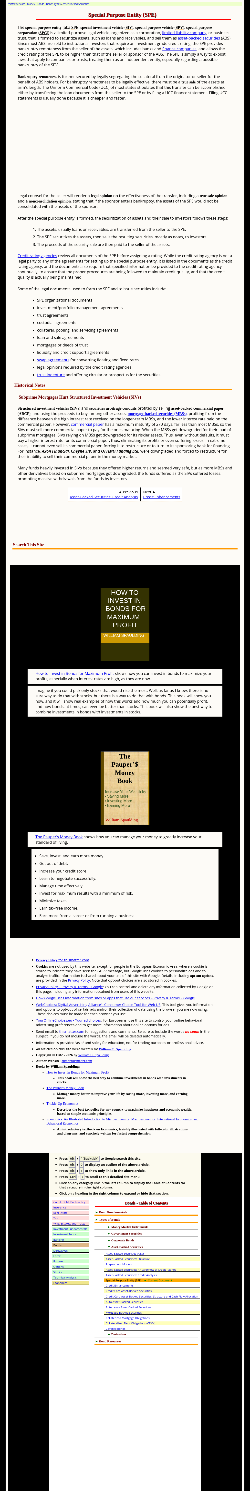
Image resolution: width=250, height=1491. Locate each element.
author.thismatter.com (77, 1039)
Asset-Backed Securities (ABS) (125, 1232)
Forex (57, 1234)
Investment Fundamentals (70, 1207)
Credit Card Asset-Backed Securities (129, 1269)
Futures (58, 1240)
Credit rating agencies (37, 255)
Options (58, 1245)
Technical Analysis (65, 1256)
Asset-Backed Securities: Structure (128, 1237)
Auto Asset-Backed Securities (124, 1280)
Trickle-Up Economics (62, 1082)
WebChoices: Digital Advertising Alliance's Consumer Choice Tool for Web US (98, 983)
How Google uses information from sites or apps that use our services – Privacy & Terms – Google (115, 976)
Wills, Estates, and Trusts (69, 1202)
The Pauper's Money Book (59, 815)
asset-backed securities (199, 38)
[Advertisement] (136, 151)
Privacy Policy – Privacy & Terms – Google (69, 965)
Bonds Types (53, 4)
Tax (55, 1196)
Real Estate (60, 1191)
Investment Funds (65, 1213)
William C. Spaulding (115, 1028)
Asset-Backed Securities (75, 4)
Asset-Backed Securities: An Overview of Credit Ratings (141, 1248)
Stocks (57, 1250)
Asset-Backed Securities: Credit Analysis (104, 496)
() (157, 413)
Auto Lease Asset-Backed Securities (128, 1286)
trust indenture (51, 374)
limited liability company (184, 32)
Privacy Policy (79, 958)
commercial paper (87, 424)
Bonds (40, 4)
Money (31, 4)
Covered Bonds (115, 1307)
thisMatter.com (16, 4)
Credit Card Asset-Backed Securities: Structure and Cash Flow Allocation (152, 1275)
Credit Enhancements (161, 496)
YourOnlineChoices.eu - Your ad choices (68, 998)
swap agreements (53, 360)
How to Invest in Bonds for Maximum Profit (74, 662)
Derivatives (60, 1229)
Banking (58, 1218)
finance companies (179, 48)
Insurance (59, 1186)
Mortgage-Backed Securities (124, 1291)
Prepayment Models (119, 1243)
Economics (60, 1261)
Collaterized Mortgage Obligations (128, 1296)
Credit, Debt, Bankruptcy (69, 1180)
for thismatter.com (62, 938)
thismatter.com (71, 1010)
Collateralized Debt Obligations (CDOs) (130, 1302)
